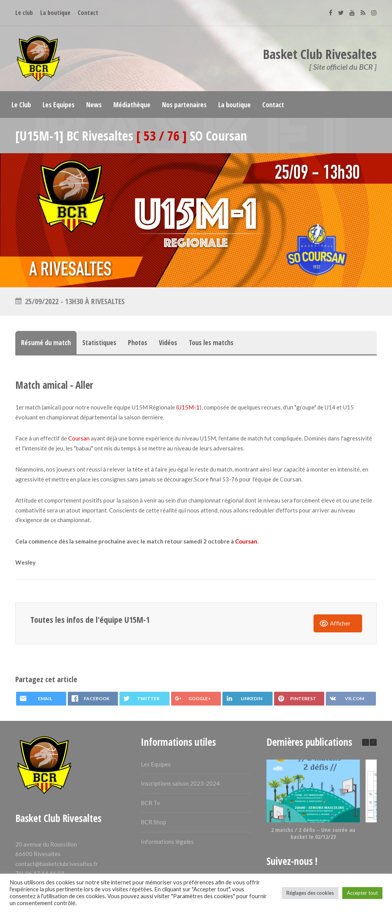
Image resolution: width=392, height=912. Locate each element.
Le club (24, 12)
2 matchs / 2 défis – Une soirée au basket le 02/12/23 (313, 833)
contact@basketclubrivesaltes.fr (56, 863)
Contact (88, 12)
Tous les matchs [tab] (211, 342)
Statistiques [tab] (99, 342)
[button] (373, 742)
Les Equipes (156, 764)
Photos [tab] (137, 342)
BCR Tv (150, 802)
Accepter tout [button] (362, 893)
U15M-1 (188, 407)
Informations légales (167, 841)
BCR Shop (153, 822)
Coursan (79, 438)
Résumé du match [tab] (46, 342)
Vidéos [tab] (168, 342)
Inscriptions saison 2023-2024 (180, 783)
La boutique (55, 12)
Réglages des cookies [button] (310, 893)
